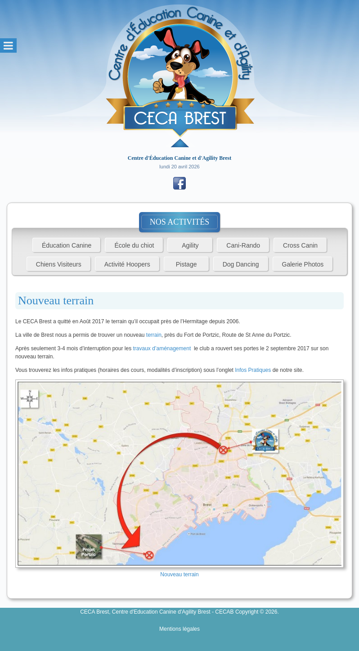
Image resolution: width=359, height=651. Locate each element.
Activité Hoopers (127, 264)
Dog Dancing (241, 264)
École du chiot (134, 245)
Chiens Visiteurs (58, 264)
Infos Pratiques (253, 370)
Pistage (186, 264)
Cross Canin (300, 245)
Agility (190, 245)
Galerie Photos (303, 264)
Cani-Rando (243, 245)
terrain (154, 335)
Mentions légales (179, 629)
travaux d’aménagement (162, 348)
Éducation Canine (67, 245)
